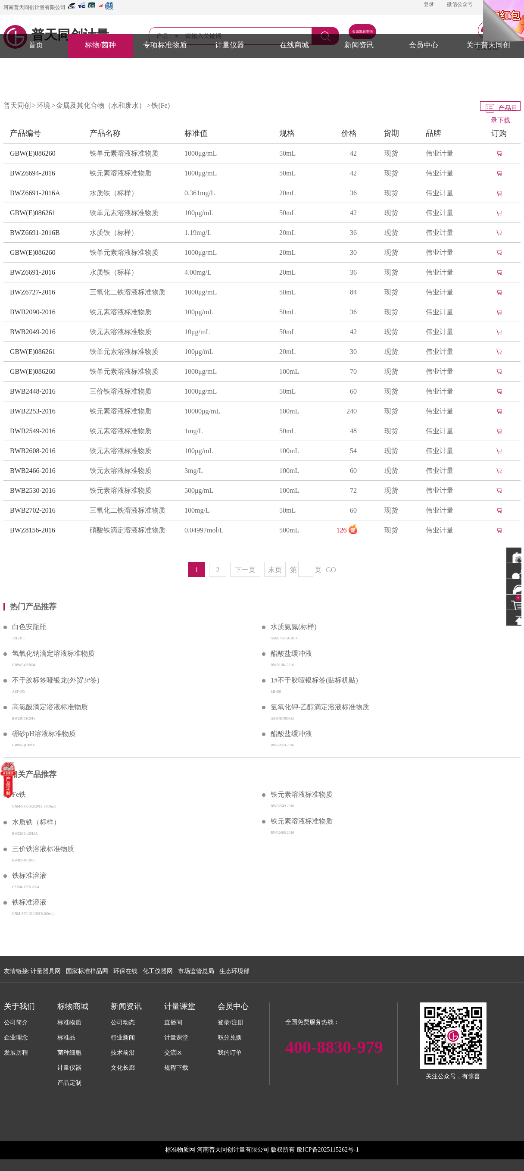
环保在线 (125, 971)
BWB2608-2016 (33, 450)
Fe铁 (19, 794)
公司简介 (16, 1022)
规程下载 (176, 1068)
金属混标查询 (362, 32)
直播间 (173, 1022)
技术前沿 (123, 1052)
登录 (429, 4)
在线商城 (294, 45)
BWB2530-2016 (33, 490)
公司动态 (123, 1022)
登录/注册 (230, 1022)
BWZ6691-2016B (35, 232)
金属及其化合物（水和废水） (101, 105)
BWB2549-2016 (33, 431)
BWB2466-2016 (33, 470)
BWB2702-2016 (33, 510)
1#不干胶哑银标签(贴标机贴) (314, 680)
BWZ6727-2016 (32, 292)
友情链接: (17, 971)
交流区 (173, 1052)
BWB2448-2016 (33, 391)
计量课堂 (176, 1037)
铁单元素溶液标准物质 (124, 153)
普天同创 (17, 105)
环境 (43, 105)
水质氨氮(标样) (294, 626)
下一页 (245, 569)
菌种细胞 (69, 1052)
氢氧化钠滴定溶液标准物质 (53, 653)
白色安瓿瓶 (29, 626)
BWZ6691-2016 (32, 272)
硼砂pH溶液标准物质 (44, 733)
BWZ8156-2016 (32, 530)
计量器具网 (46, 971)
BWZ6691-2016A (35, 193)
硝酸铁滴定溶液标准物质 (127, 530)
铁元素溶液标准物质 (121, 173)
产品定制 (69, 1083)
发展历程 (16, 1052)
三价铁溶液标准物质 (121, 391)
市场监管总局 (196, 971)
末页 (275, 569)
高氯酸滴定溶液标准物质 (50, 707)
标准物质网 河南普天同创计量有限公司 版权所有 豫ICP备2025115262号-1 (262, 1149)
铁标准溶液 (29, 875)
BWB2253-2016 (33, 411)
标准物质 (69, 1022)
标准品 (66, 1037)
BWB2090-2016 (33, 312)
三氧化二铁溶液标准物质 (127, 292)
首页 (35, 45)
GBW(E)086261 (33, 212)
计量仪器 (229, 45)
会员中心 (423, 45)
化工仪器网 (158, 971)
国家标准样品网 (87, 971)
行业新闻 (123, 1037)
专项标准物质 (165, 45)
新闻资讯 (359, 45)
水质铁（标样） (114, 193)
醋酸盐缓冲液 (291, 653)
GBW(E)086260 (33, 153)
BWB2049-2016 (33, 331)
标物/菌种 (100, 45)
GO (331, 569)
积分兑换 (230, 1037)
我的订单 (230, 1052)
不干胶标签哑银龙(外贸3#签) (56, 680)
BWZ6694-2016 (32, 173)
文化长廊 (123, 1068)
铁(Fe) (160, 105)
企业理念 (16, 1037)
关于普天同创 (488, 45)
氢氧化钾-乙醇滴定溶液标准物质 (320, 707)
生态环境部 (234, 971)
